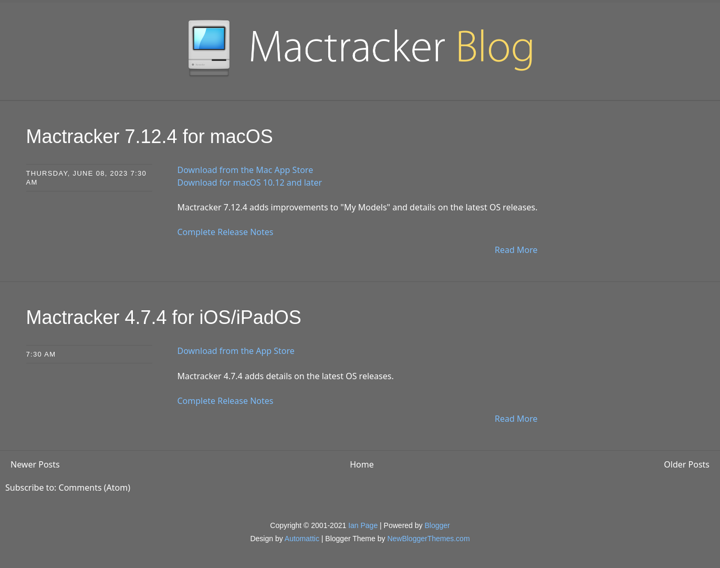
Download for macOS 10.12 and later (250, 182)
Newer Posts (35, 464)
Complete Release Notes (226, 232)
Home (362, 464)
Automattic (302, 538)
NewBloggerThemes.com (428, 538)
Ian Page (363, 525)
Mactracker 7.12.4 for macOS (149, 136)
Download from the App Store (236, 351)
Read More (516, 250)
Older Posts (686, 464)
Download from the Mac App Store (246, 170)
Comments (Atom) (94, 487)
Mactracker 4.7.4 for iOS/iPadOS (163, 317)
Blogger (437, 525)
